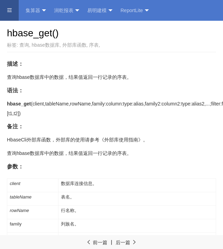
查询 (24, 45)
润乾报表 (66, 10)
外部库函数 (74, 45)
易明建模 (100, 10)
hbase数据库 (46, 45)
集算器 (36, 10)
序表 (94, 45)
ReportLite (135, 10)
